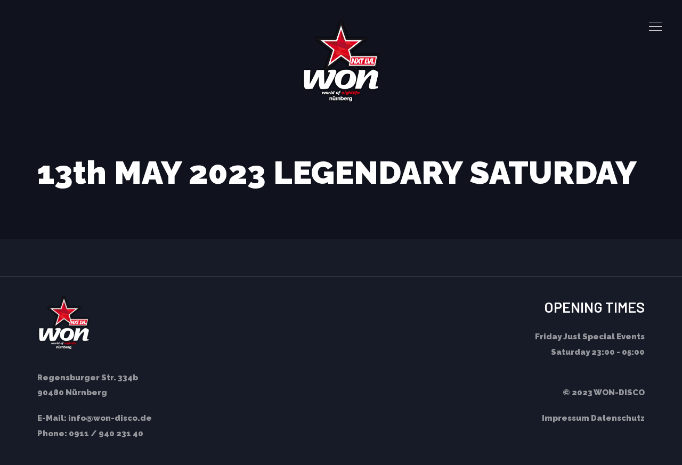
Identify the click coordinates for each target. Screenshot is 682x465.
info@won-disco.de (110, 418)
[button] (655, 26)
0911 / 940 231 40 (106, 433)
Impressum (565, 418)
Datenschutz (618, 418)
